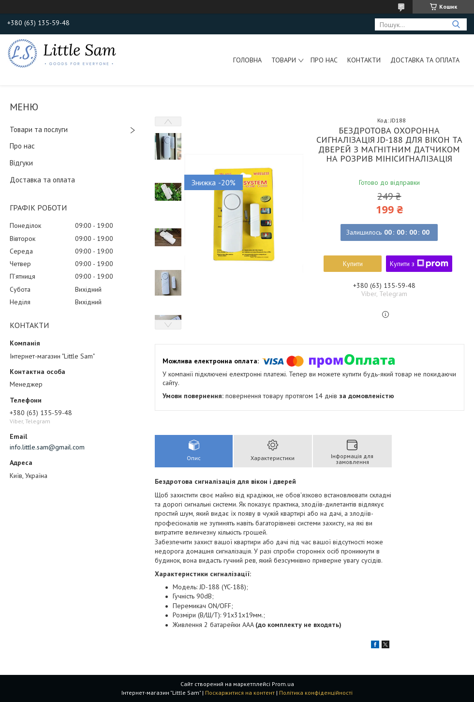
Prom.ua (283, 683)
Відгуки (21, 162)
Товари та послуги (39, 129)
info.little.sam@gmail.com (47, 447)
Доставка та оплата (424, 60)
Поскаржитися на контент (240, 692)
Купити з (419, 263)
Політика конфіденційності (316, 692)
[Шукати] (456, 24)
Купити (353, 263)
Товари (283, 60)
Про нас (324, 60)
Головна (247, 60)
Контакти (364, 60)
